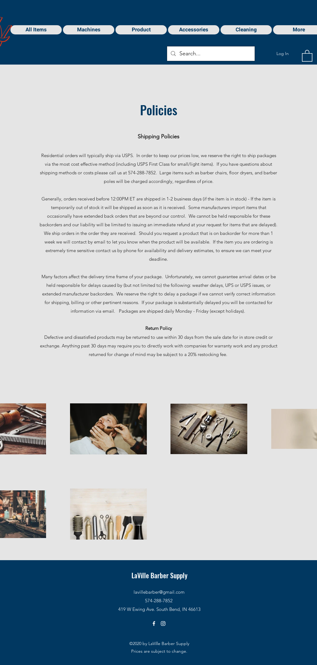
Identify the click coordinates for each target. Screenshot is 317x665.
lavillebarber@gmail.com (159, 592)
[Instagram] (163, 623)
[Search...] (210, 53)
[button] (307, 55)
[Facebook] (154, 623)
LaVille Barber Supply (159, 575)
